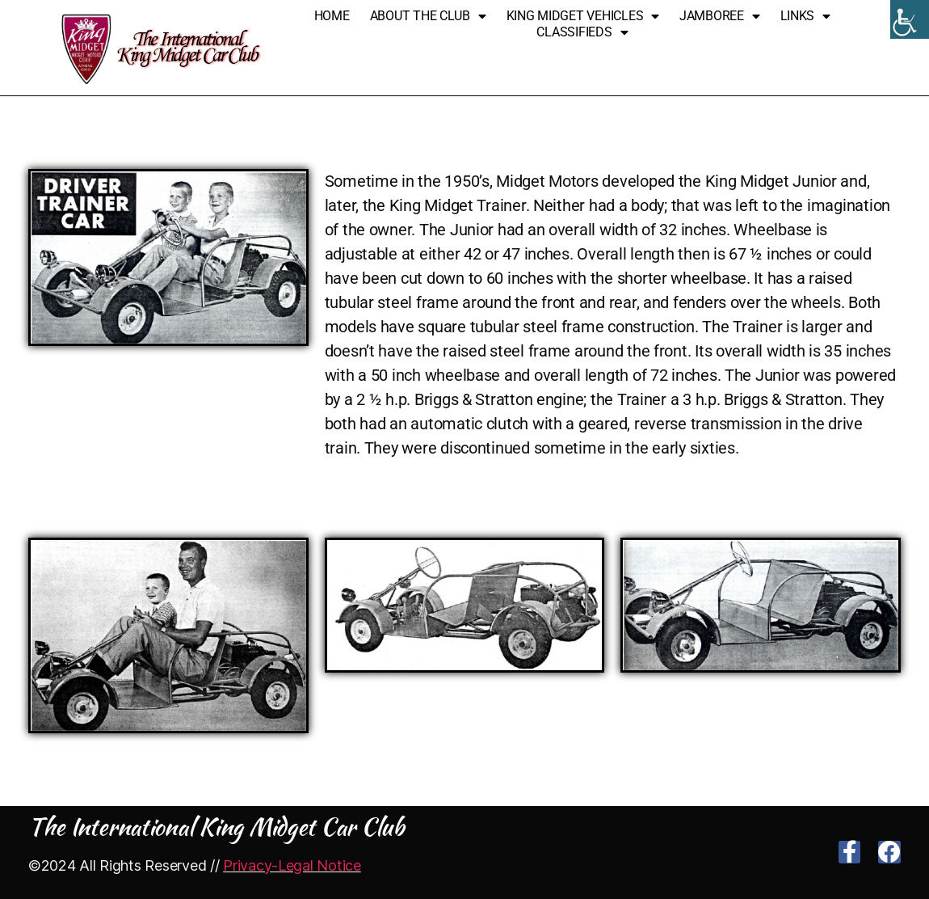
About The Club (428, 16)
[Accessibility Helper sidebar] (909, 19)
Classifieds (582, 32)
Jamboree (719, 16)
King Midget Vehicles (583, 16)
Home (332, 15)
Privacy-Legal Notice (292, 865)
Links (805, 16)
